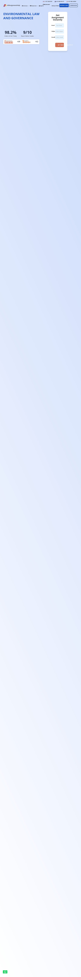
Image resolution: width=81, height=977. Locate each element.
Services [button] (25, 5)
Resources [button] (33, 5)
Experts (41, 5)
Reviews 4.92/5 (64, 5)
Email (52, 25)
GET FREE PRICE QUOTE (61, 45)
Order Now (73, 5)
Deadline (52, 37)
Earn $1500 (55, 5)
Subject (52, 31)
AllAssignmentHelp (11, 5)
